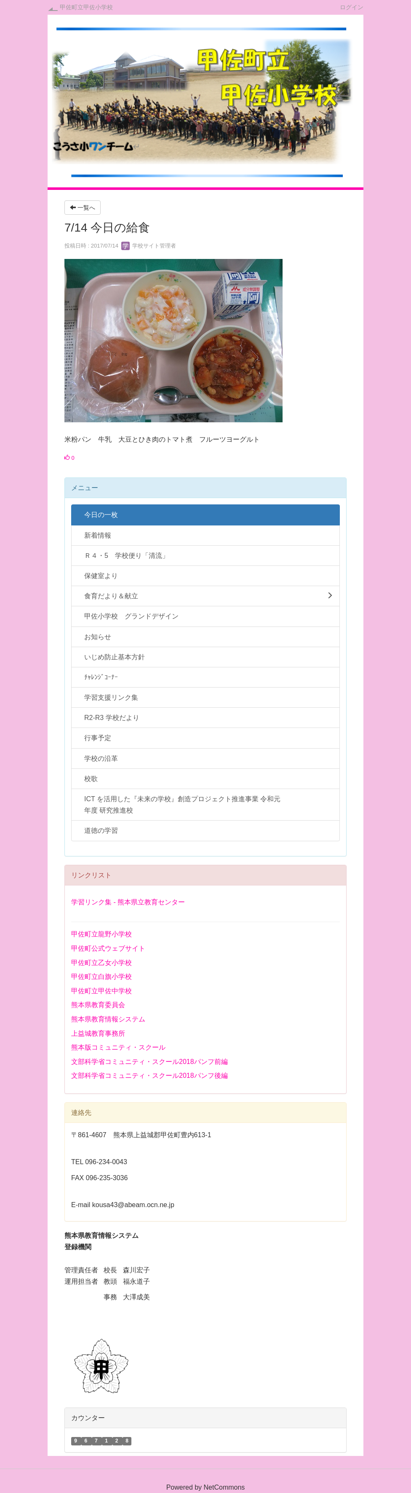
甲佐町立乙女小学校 (101, 962)
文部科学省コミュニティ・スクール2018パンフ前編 (149, 1061)
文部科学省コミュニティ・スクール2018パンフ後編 (149, 1075)
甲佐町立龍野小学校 (101, 934)
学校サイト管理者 (148, 246)
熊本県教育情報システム (108, 1019)
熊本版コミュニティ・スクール (118, 1047)
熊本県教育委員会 (98, 1004)
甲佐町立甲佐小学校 (86, 7)
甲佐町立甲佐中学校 (101, 990)
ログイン (351, 7)
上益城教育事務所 (98, 1033)
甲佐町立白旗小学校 (101, 976)
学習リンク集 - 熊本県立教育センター (128, 902)
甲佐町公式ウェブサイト (108, 948)
